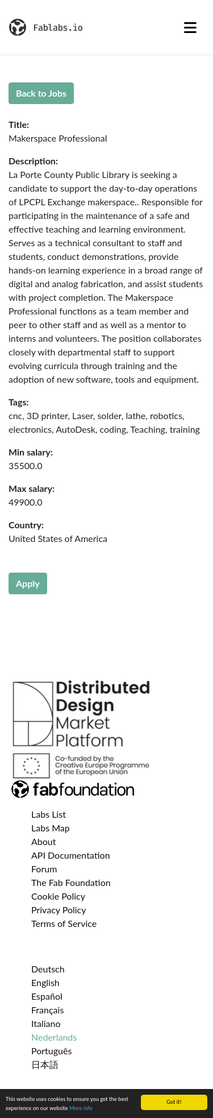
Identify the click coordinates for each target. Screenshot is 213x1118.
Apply (28, 583)
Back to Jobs (41, 93)
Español (46, 996)
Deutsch (48, 968)
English (45, 982)
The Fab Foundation (71, 882)
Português (51, 1050)
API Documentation (70, 855)
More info (81, 1108)
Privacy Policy (58, 909)
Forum (44, 868)
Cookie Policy (58, 896)
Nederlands (54, 1037)
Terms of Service (64, 923)
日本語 (45, 1064)
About (43, 841)
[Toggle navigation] (190, 27)
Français (47, 1009)
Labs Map (50, 827)
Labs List (48, 814)
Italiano (46, 1023)
